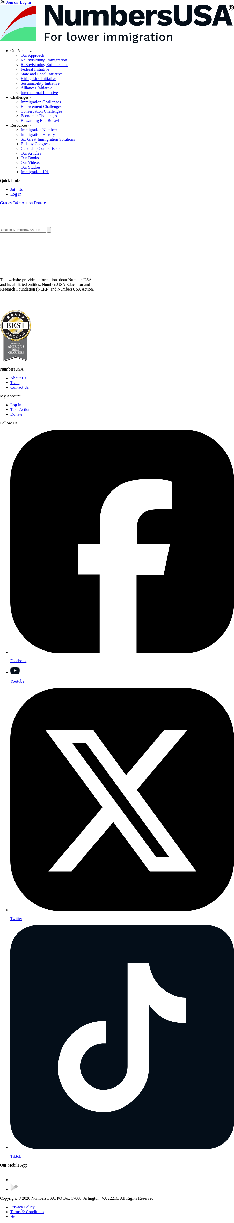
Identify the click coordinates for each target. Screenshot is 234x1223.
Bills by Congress (35, 144)
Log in (15, 405)
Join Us (16, 189)
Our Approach (32, 55)
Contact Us (19, 387)
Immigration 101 (35, 172)
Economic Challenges (39, 116)
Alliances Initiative (36, 88)
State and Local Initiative (41, 74)
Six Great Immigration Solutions (48, 139)
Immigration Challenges (41, 102)
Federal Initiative (35, 69)
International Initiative (39, 92)
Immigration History (38, 134)
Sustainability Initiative (40, 83)
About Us (18, 378)
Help (14, 1216)
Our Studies (30, 167)
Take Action (20, 409)
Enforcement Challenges (41, 106)
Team (14, 382)
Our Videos (30, 162)
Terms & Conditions (27, 1212)
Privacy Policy (22, 1207)
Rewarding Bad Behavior (42, 120)
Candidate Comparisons (40, 148)
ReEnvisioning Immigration (44, 60)
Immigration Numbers (39, 130)
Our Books (30, 158)
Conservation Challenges (41, 111)
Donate (16, 414)
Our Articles (31, 153)
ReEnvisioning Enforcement (44, 64)
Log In (15, 194)
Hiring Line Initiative (38, 78)
